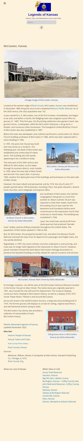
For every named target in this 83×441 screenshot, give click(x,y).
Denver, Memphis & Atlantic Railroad (59, 401)
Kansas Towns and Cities (19, 339)
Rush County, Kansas (17, 347)
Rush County (38, 105)
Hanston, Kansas (50, 375)
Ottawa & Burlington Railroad (56, 393)
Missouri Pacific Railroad (61, 108)
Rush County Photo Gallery (18, 343)
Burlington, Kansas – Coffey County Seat (61, 381)
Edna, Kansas (49, 398)
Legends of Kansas (43, 14)
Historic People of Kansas (19, 335)
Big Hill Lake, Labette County (55, 378)
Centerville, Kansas (51, 395)
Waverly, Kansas (50, 390)
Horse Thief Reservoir (52, 372)
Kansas (58, 105)
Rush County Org (15, 361)
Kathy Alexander (12, 324)
